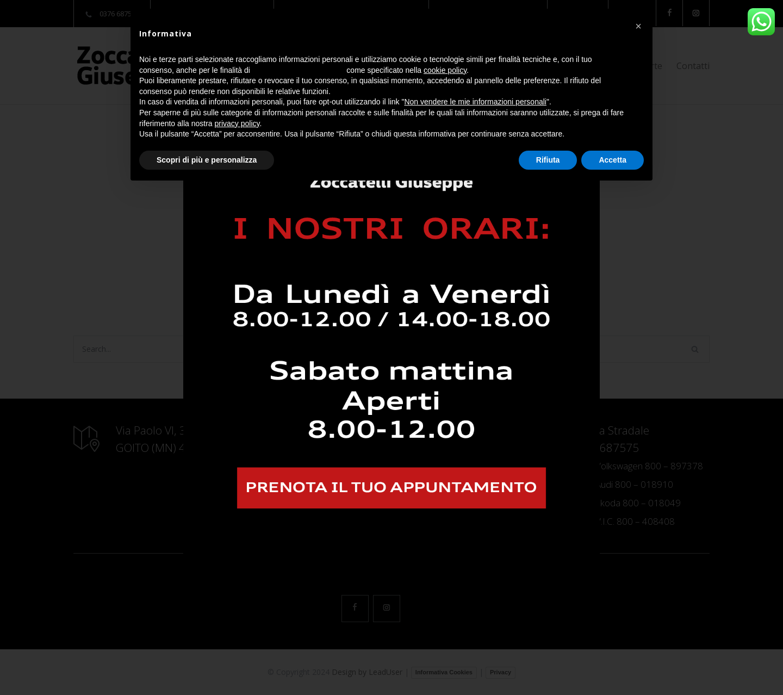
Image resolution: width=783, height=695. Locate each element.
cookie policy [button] (445, 70)
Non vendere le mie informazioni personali (475, 101)
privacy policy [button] (237, 123)
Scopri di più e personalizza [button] (207, 160)
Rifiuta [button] (548, 160)
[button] (638, 26)
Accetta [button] (612, 160)
